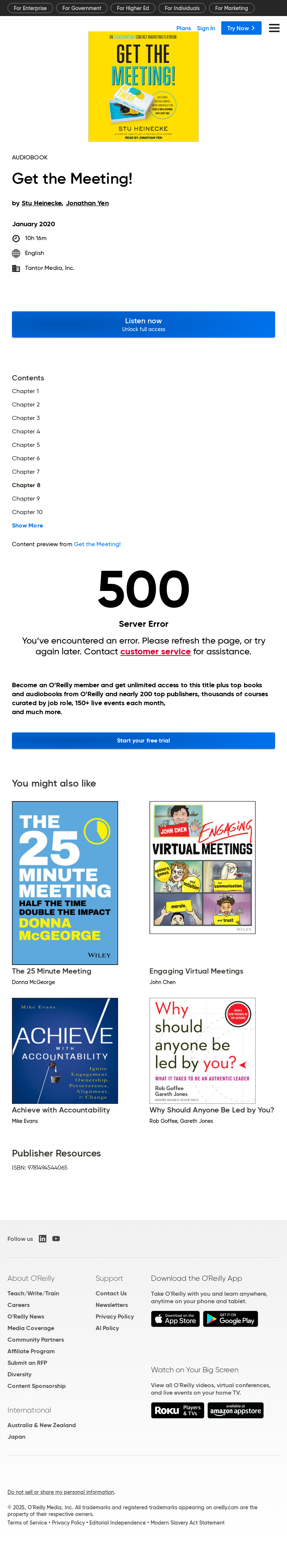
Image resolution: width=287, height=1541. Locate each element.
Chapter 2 (26, 405)
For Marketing (231, 8)
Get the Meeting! (97, 544)
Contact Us (111, 1293)
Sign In (206, 28)
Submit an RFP (27, 1363)
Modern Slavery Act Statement (188, 1522)
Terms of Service (27, 1522)
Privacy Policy (115, 1316)
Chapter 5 (26, 445)
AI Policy (107, 1328)
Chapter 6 (26, 458)
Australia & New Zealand (41, 1425)
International (29, 1409)
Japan (16, 1437)
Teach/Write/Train (33, 1293)
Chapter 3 (26, 418)
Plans (183, 28)
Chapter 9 (26, 499)
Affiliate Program (31, 1351)
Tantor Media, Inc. (50, 267)
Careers (18, 1305)
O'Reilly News (25, 1316)
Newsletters (112, 1305)
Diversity (19, 1374)
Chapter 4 (26, 432)
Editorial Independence (117, 1522)
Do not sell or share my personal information (60, 1492)
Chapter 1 (25, 391)
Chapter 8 (26, 485)
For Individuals (182, 8)
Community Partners (35, 1340)
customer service (155, 651)
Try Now (241, 28)
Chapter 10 (27, 512)
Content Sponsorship (36, 1386)
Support (109, 1278)
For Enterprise (30, 8)
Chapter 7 (26, 472)
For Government (81, 8)
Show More (27, 526)
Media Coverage (30, 1328)
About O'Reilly (31, 1278)
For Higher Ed (133, 8)
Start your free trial (143, 740)
